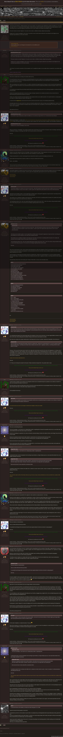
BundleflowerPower (5, 23)
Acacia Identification (13, 175)
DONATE (10, 6)
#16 (10, 546)
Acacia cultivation (12, 176)
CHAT (2, 6)
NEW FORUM (18, 1)
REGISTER (60, 6)
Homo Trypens (5, 546)
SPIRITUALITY (11, 18)
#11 (10, 396)
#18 (10, 613)
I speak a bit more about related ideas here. (17, 357)
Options (61, 22)
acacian (4, 168)
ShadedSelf (4, 703)
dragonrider (4, 424)
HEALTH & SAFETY (11, 16)
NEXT (4, 20)
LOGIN (56, 6)
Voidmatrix (4, 111)
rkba (4, 74)
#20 (10, 703)
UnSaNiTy (5, 150)
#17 (10, 582)
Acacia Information (13, 174)
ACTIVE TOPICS (59, 16)
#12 (10, 424)
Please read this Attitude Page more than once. (36, 138)
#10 (10, 379)
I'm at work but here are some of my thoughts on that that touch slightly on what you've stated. (26, 405)
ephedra (4, 50)
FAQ (1, 16)
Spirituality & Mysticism (17, 18)
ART (17, 16)
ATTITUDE (21, 16)
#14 (10, 492)
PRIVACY (5, 6)
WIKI (5, 16)
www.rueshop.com (14, 43)
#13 (10, 447)
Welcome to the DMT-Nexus (4, 18)
